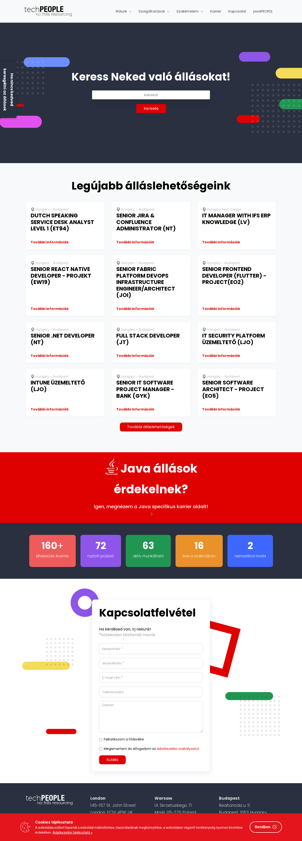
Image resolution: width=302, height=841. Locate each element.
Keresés (151, 108)
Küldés (112, 759)
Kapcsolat (237, 11)
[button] (123, 11)
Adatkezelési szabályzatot (178, 748)
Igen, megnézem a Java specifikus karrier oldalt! (151, 509)
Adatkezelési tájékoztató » (72, 832)
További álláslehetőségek (151, 427)
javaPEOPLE (263, 11)
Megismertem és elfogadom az (151, 748)
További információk (50, 242)
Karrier (215, 11)
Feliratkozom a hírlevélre (124, 739)
